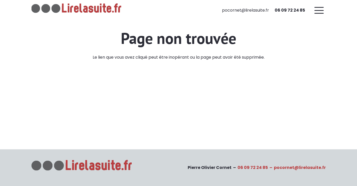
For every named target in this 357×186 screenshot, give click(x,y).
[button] (320, 10)
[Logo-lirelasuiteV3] (77, 10)
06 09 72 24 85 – (255, 168)
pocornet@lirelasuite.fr (300, 168)
